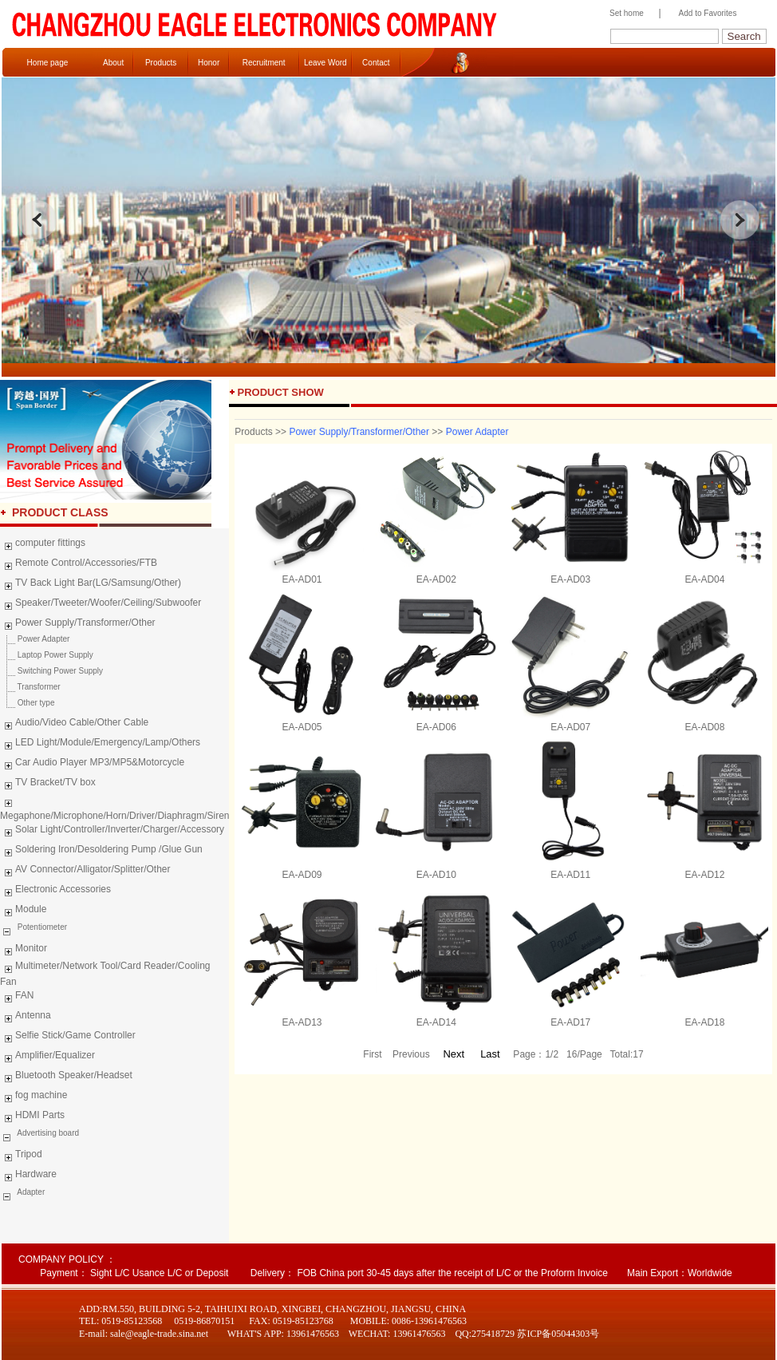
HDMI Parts (32, 1117)
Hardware (28, 1176)
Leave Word (325, 62)
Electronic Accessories (55, 891)
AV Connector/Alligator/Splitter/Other (85, 872)
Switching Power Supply (51, 670)
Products (160, 62)
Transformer (30, 686)
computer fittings (42, 545)
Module (23, 911)
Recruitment (264, 62)
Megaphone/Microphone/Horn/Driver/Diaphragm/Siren (114, 807)
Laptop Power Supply (46, 654)
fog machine (33, 1097)
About (113, 62)
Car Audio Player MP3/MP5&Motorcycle (92, 765)
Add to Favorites (708, 13)
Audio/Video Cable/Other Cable (74, 725)
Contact (375, 62)
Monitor (23, 951)
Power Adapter (34, 639)
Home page (48, 62)
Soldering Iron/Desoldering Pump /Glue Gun (101, 852)
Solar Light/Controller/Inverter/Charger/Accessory (112, 832)
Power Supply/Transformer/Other (78, 625)
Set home (622, 13)
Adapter (30, 1192)
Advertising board (47, 1133)
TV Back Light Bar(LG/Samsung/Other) (90, 585)
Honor (208, 62)
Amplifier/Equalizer (47, 1057)
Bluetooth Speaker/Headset (66, 1077)
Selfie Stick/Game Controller (68, 1038)
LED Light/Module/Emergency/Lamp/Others (100, 745)
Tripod (21, 1156)
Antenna (25, 1018)
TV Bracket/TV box (48, 785)
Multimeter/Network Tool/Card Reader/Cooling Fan (105, 973)
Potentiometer (41, 927)
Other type (27, 702)
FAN (17, 998)
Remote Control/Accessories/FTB (78, 565)
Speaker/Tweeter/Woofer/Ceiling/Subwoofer (100, 605)
